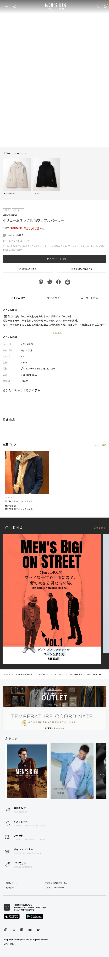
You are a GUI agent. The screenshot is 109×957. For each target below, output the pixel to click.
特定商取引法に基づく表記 (56, 882)
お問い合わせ (11, 882)
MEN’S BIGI (10, 215)
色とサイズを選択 (57, 259)
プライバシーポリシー (54, 887)
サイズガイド (54, 297)
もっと (100, 445)
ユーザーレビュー (90, 297)
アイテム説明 (18, 297)
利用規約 (10, 887)
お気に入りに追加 (28, 268)
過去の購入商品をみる (81, 268)
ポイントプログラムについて (16, 241)
